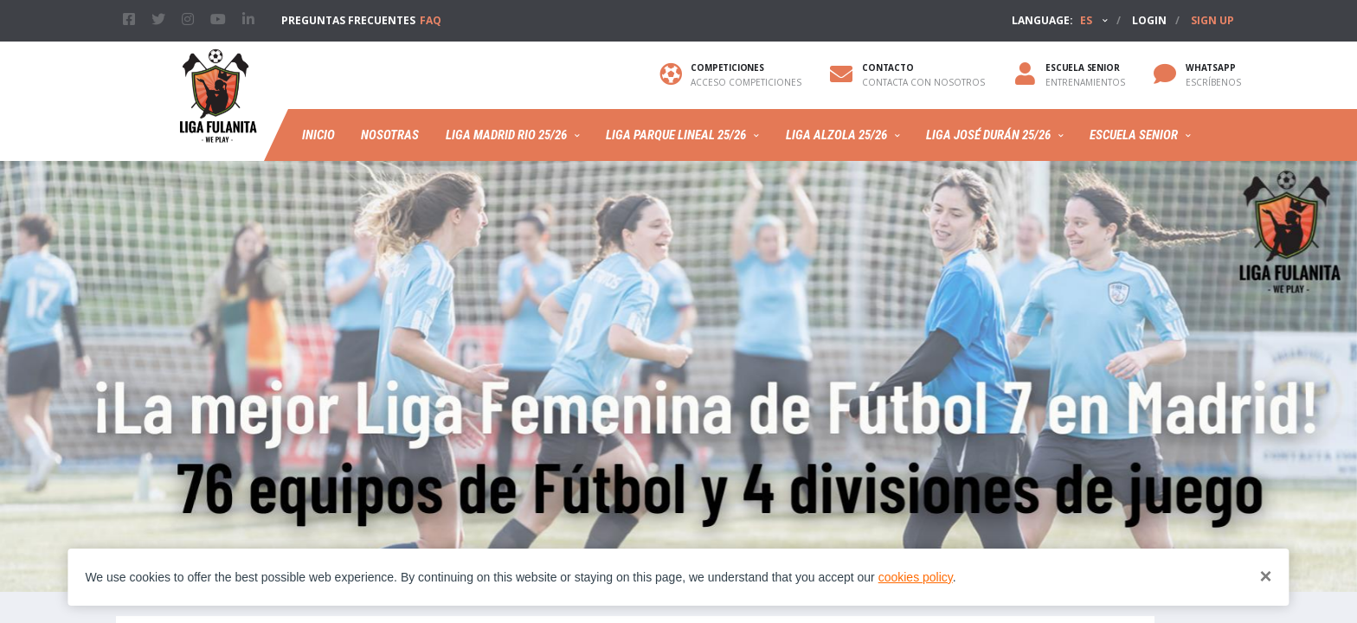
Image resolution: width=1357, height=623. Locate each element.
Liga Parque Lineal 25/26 (676, 135)
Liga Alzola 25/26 (836, 135)
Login (1149, 20)
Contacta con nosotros (923, 82)
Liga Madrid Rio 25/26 (506, 135)
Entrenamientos (1085, 82)
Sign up (1212, 20)
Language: (1052, 20)
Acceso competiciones (746, 82)
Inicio (318, 135)
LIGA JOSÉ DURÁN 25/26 (988, 135)
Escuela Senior (1134, 135)
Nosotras (390, 135)
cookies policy (915, 577)
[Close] (1266, 576)
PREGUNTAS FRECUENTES (361, 20)
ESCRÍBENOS (1213, 82)
